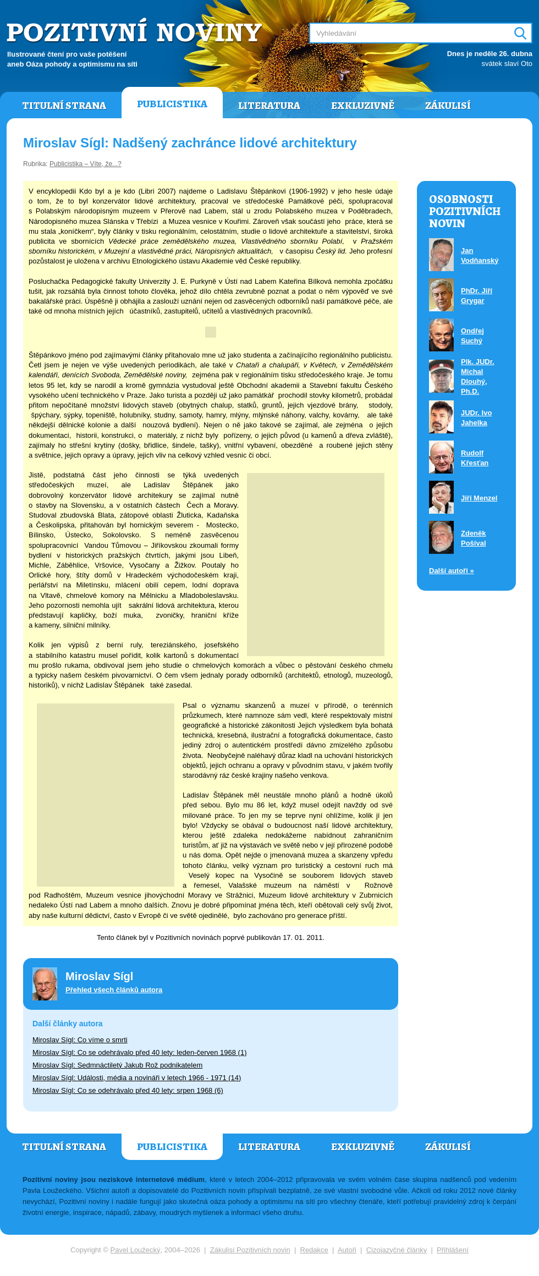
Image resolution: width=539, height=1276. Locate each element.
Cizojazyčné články (396, 1250)
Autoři (347, 1250)
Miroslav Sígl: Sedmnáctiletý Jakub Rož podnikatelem (117, 1065)
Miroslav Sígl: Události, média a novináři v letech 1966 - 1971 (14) (136, 1078)
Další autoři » (451, 570)
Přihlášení (453, 1250)
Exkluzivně (362, 105)
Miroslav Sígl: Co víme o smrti (80, 1040)
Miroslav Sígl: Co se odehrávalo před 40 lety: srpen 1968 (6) (127, 1090)
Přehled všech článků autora (113, 990)
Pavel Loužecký (136, 1250)
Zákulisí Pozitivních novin (250, 1250)
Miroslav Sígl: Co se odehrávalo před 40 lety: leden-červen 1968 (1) (139, 1052)
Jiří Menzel (479, 498)
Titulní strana (64, 105)
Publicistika (172, 104)
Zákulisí (448, 105)
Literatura (269, 105)
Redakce (314, 1250)
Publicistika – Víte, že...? (86, 164)
